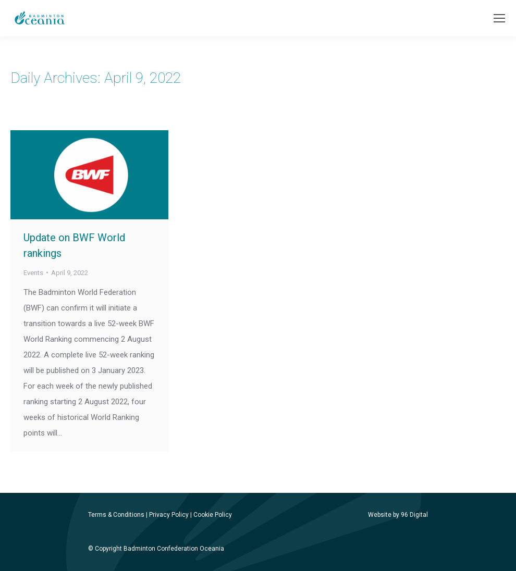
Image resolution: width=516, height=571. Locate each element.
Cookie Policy (212, 514)
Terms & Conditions (116, 514)
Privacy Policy (169, 514)
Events (33, 273)
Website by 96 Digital (398, 514)
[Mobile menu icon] (499, 18)
